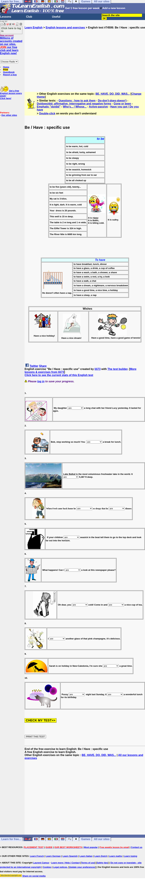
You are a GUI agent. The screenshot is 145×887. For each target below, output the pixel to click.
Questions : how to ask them (77, 100)
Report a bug (10, 74)
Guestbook (9, 72)
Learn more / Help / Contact (65, 862)
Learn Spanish (70, 856)
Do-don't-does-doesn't (112, 100)
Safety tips (102, 862)
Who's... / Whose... (75, 106)
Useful (56, 16)
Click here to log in (11, 29)
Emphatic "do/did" (48, 106)
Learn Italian (85, 856)
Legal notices (60, 867)
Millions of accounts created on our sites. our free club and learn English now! (11, 46)
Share (43, 366)
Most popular (91, 847)
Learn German (53, 856)
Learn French (37, 856)
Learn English (34, 27)
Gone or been (122, 103)
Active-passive (98, 106)
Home (6, 67)
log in (41, 381)
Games (85, 839)
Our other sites (9, 115)
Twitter (34, 366)
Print (5, 69)
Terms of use (88, 862)
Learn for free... (11, 839)
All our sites (101, 839)
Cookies (47, 867)
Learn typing (130, 856)
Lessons (5, 16)
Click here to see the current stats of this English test (59, 375)
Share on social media (34, 876)
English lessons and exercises (65, 27)
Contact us (136, 847)
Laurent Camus (41, 862)
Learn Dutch (100, 856)
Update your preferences (82, 867)
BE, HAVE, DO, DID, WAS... (113, 93)
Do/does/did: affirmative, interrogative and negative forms (74, 103)
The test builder (118, 369)
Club (29, 16)
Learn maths (115, 856)
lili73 (98, 369)
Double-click (47, 113)
